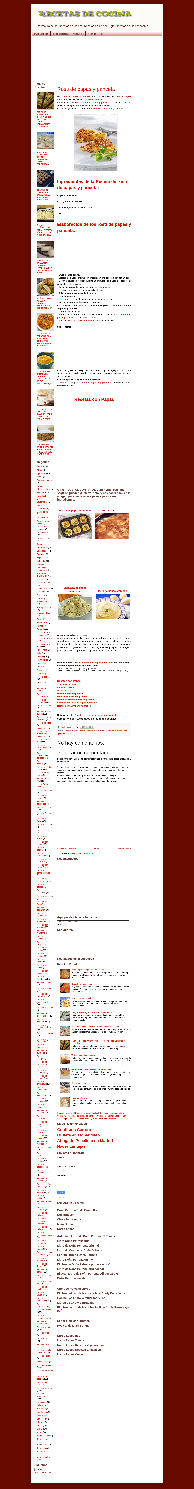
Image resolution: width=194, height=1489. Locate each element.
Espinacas (41, 557)
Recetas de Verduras (113, 732)
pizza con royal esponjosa (43, 633)
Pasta (39, 619)
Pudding (40, 667)
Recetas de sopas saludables (45, 1253)
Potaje (40, 663)
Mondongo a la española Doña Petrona (88, 970)
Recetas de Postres (42, 1191)
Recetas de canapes (42, 1057)
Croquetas (41, 544)
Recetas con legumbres (42, 920)
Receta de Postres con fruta (44, 746)
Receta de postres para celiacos (42, 755)
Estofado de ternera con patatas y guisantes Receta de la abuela (44, 340)
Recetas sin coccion (42, 1377)
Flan (39, 564)
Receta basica (43, 677)
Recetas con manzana (42, 931)
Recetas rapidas (44, 1365)
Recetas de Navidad (42, 1142)
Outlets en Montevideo (78, 1136)
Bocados (41, 492)
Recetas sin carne (45, 1371)
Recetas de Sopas (42, 1247)
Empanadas (42, 547)
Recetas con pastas (42, 954)
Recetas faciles (43, 1327)
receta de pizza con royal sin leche (43, 739)
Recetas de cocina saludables (82, 1117)
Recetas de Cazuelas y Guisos (42, 1064)
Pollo (39, 653)
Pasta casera (43, 622)
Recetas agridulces (41, 802)
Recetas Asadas (44, 813)
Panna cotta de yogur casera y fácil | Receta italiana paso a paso (44, 267)
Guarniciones (43, 588)
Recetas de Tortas (42, 1270)
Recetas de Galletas (42, 1111)
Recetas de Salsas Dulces (43, 1228)
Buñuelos (41, 505)
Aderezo (40, 467)
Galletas (40, 579)
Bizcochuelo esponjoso (81, 985)
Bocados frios (43, 496)
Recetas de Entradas (42, 995)
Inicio (96, 850)
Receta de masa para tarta (44, 718)
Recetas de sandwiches (42, 1242)
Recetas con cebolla (42, 885)
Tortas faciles (43, 1445)
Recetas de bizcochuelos (43, 1014)
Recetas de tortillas (42, 1288)
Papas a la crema (65, 688)
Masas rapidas (43, 613)
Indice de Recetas (61, 34)
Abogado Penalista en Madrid (85, 1141)
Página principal (41, 34)
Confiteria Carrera (74, 1130)
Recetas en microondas (42, 1322)
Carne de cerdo (44, 512)
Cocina (100, 1117)
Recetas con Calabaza (42, 860)
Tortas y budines (44, 1457)
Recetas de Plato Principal (75, 732)
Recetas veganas (44, 1388)
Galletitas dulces (44, 583)
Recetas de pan (44, 1147)
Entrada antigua (124, 850)
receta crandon (43, 682)
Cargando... (62, 1198)
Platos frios (42, 650)
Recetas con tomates (42, 972)
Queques (41, 670)
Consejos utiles (43, 538)
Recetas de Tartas (42, 1265)
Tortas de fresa (43, 1439)
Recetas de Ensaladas (42, 1094)
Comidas (109, 1117)
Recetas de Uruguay (42, 1293)
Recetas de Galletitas (42, 1117)
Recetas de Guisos (42, 1131)
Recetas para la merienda (44, 1351)
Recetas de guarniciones (42, 1123)
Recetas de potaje (42, 1196)
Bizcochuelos (43, 489)
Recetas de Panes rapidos (43, 1000)
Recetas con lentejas (42, 926)
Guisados (41, 592)
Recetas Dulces (44, 1310)
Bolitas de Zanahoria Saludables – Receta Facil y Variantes (45, 195)
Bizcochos (41, 486)
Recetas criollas (44, 982)
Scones (40, 1415)
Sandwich (41, 1408)
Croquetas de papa (66, 685)
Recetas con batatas (42, 848)
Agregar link (78, 34)
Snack (40, 1425)
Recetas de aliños (45, 1008)
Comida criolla (43, 532)
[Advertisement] (97, 58)
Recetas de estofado (42, 1100)
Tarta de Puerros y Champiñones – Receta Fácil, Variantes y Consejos (44, 119)
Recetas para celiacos (43, 1345)
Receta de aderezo (41, 689)
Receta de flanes (44, 705)
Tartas (39, 1432)
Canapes (41, 508)
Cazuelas (41, 518)
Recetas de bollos (45, 1033)
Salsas (40, 1405)
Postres (40, 657)
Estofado (41, 561)
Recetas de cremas (42, 1077)
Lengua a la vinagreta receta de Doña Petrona (91, 1013)
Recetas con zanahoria (42, 977)
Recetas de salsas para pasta (45, 1233)
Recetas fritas (43, 1333)
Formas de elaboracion (42, 569)
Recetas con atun (44, 824)
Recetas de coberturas (42, 1071)
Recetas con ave (44, 830)
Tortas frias (42, 1448)
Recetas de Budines (42, 1045)
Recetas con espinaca (42, 908)
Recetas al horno (44, 807)
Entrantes (41, 554)
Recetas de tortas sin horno (45, 1282)
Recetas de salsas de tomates (42, 1221)
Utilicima (61, 1119)
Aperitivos (41, 473)
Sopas (40, 1429)
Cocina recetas (82, 1119)
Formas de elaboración (42, 574)
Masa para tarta (44, 607)
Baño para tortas (44, 480)
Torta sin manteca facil (81, 999)
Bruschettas (42, 502)
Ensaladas (41, 551)
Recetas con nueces (42, 937)
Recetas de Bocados (42, 1020)
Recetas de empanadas (42, 1088)
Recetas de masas (42, 1137)
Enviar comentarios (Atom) (81, 854)
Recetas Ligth (43, 1338)
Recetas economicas (42, 1316)
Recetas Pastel (43, 1356)
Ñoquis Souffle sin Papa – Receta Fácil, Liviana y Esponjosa (44, 230)
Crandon (70, 1119)
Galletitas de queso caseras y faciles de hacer (91, 1070)
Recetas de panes (42, 1154)
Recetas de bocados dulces (44, 1026)
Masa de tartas (43, 602)
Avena (40, 477)
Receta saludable (44, 790)
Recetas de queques (42, 1208)
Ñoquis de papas (65, 691)
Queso (40, 673)
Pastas (40, 626)
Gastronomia (120, 1117)
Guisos (40, 595)
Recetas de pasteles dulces (44, 1171)
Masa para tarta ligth (80, 1099)
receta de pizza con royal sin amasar (43, 731)
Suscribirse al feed (42, 1472)
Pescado (41, 629)
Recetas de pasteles (42, 1165)
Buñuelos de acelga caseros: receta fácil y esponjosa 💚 (45, 303)
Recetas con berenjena (42, 854)
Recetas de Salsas (42, 1214)
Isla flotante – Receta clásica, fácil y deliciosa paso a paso (44, 414)
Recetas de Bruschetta (42, 1040)
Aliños (39, 470)
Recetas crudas (44, 988)
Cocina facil (62, 1117)
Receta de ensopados (42, 701)
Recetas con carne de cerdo (43, 871)
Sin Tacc (41, 1422)
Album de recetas (95, 34)
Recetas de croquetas (42, 1082)
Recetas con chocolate (42, 891)
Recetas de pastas (42, 1160)
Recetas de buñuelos (42, 1051)
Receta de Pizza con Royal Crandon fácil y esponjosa (95, 1027)
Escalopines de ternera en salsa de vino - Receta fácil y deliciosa (45, 449)
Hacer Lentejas (71, 1147)
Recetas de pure (44, 1201)
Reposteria (42, 1402)
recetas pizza (43, 1362)
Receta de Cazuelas (41, 695)
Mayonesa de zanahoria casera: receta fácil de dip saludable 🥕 (44, 378)
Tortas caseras (43, 1436)
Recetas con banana (42, 843)
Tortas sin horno (44, 1451)
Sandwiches (42, 1412)
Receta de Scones (41, 762)
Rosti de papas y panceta (86, 89)
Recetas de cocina (65, 1114)
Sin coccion (42, 1419)
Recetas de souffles (42, 1259)
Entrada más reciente (66, 850)
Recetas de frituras (42, 1105)
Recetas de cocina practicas (111, 1114)
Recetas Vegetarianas (43, 1395)
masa (39, 598)
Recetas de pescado (42, 1179)
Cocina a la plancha (42, 528)
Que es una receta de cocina (103, 1119)
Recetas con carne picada (42, 880)
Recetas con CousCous (42, 903)
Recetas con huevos (42, 914)
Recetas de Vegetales (95, 732)
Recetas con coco (45, 896)
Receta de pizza (44, 723)
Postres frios (42, 660)
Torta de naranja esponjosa (83, 1056)
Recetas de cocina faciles (86, 1114)
